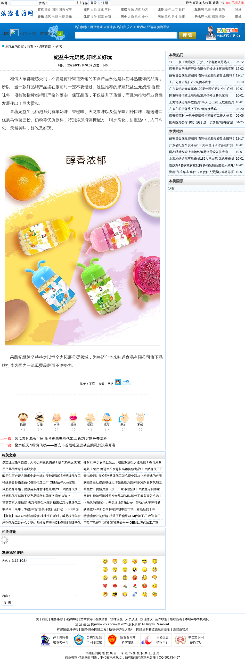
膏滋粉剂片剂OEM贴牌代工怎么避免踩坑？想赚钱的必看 (123, 476)
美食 (48, 9)
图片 (87, 9)
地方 (145, 9)
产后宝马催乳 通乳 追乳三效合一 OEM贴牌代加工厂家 (121, 522)
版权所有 (176, 619)
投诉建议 (146, 619)
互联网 (199, 9)
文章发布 (86, 619)
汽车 (208, 17)
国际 (55, 9)
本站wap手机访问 (197, 619)
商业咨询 (71, 657)
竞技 (175, 17)
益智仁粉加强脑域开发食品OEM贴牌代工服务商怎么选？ (123, 496)
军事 (69, 9)
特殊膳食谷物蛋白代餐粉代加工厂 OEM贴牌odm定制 (38, 482)
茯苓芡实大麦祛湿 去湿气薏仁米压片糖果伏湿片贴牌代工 (41, 502)
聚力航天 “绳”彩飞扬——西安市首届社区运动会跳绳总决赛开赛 (65, 445)
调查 (138, 9)
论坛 (238, 9)
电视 (62, 17)
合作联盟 (161, 619)
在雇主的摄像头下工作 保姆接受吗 (192, 109)
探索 (101, 17)
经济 (168, 9)
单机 (168, 17)
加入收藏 (205, 3)
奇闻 (108, 17)
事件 (108, 9)
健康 (182, 17)
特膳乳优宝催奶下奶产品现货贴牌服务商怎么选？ (36, 496)
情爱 (222, 17)
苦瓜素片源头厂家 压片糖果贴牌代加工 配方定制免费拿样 (61, 438)
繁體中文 (219, 3)
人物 (131, 17)
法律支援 (116, 619)
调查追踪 (45, 46)
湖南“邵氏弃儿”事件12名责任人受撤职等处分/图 (201, 172)
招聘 (215, 17)
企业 (145, 17)
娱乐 (41, 17)
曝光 (131, 9)
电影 (55, 17)
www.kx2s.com (105, 624)
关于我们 (42, 619)
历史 (124, 17)
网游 (161, 17)
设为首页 (192, 3)
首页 (41, 9)
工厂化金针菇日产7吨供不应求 (190, 82)
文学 (94, 17)
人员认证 (131, 619)
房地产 (199, 17)
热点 (138, 17)
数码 (222, 9)
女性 (94, 9)
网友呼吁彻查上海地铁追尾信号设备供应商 (198, 95)
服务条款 (57, 619)
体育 (87, 17)
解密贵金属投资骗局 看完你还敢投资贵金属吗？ (202, 75)
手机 (215, 9)
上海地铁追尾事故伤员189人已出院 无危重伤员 (201, 102)
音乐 (69, 17)
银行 (182, 9)
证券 (161, 9)
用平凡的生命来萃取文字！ (20, 469)
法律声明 (72, 619)
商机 (238, 17)
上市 (175, 9)
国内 (62, 9)
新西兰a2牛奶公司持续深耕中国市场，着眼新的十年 (119, 509)
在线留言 (101, 619)
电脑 (208, 9)
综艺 (48, 17)
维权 (124, 9)
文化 (101, 9)
